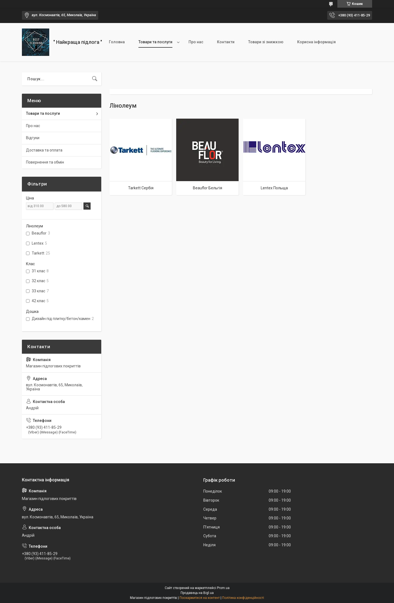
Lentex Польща (274, 188)
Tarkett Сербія (140, 188)
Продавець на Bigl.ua (197, 593)
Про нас (196, 42)
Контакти (225, 42)
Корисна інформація (316, 42)
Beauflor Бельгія (207, 188)
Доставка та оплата (44, 150)
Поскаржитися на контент (199, 598)
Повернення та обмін (45, 162)
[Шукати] (94, 78)
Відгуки (32, 138)
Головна (117, 42)
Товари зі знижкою (265, 42)
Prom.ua (223, 588)
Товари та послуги (155, 42)
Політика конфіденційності (243, 598)
